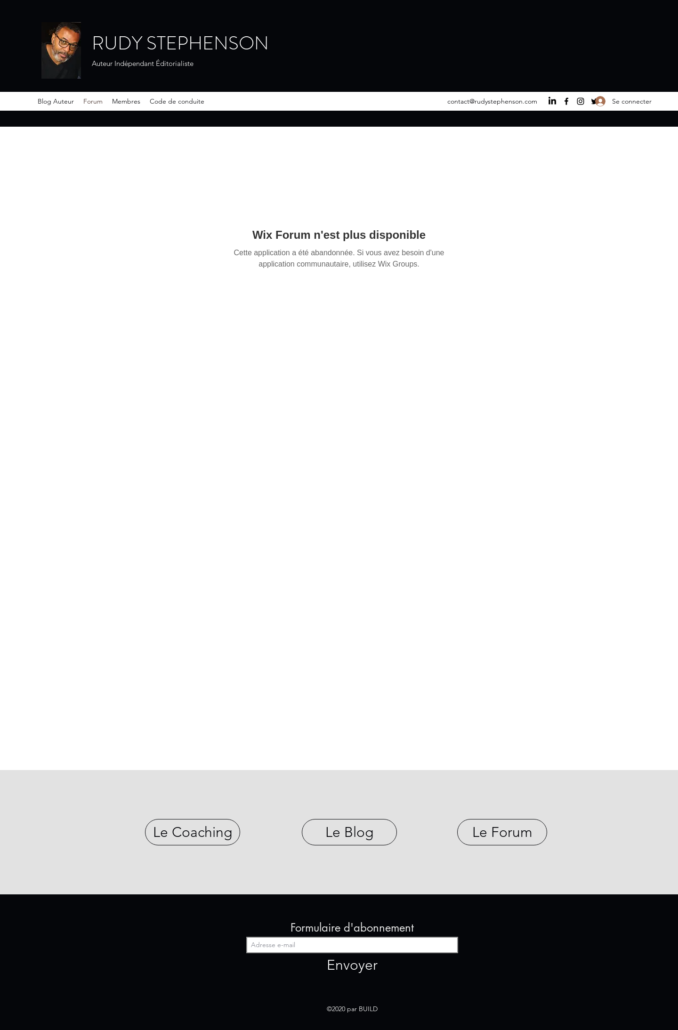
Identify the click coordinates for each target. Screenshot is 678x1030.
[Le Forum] (502, 832)
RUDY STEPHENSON (180, 43)
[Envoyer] (352, 965)
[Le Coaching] (192, 832)
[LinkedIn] (552, 101)
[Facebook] (566, 101)
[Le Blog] (349, 832)
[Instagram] (580, 101)
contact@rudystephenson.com (492, 101)
